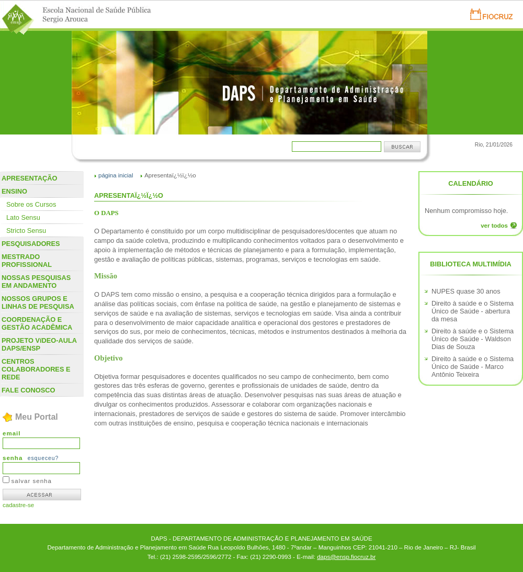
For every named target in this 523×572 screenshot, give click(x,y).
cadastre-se (18, 505)
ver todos (494, 225)
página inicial (115, 175)
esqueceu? (43, 458)
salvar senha (32, 481)
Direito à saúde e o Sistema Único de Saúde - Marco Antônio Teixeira (472, 366)
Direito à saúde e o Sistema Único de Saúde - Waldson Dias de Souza (472, 339)
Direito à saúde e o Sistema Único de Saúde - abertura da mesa (472, 311)
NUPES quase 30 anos (466, 291)
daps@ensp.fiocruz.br (346, 557)
